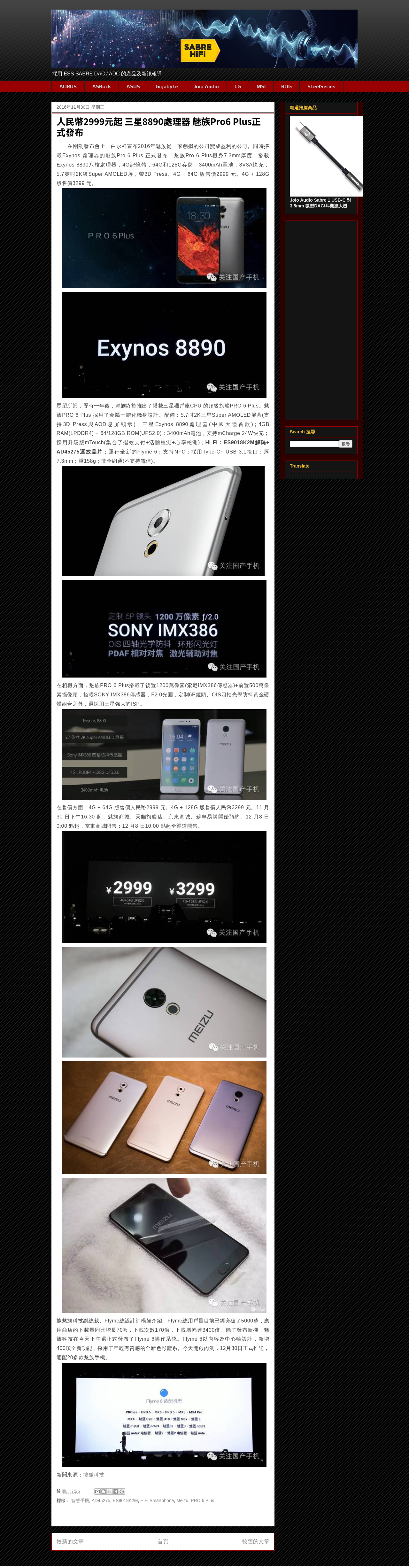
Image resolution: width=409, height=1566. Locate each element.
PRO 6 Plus (202, 1500)
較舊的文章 (255, 1542)
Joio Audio (206, 86)
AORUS (68, 86)
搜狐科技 (93, 1474)
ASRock (101, 86)
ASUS (133, 86)
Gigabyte (167, 86)
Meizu (182, 1500)
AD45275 (101, 1500)
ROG (286, 86)
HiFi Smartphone (157, 1500)
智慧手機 (80, 1500)
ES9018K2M (125, 1500)
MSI (261, 86)
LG (238, 86)
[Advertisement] (321, 319)
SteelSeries (321, 86)
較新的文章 (70, 1542)
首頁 (163, 1542)
